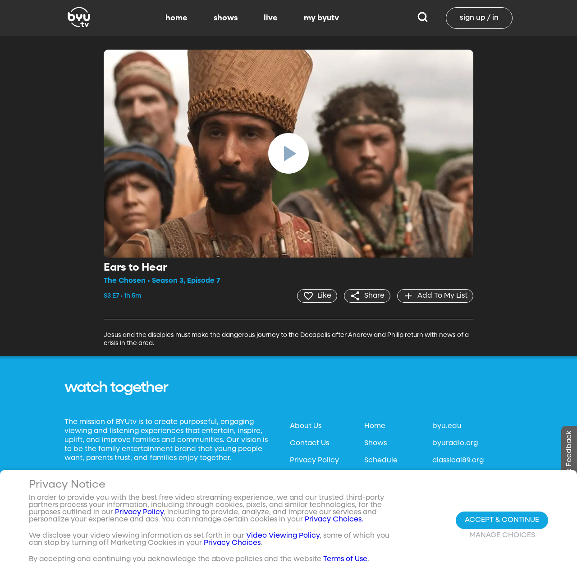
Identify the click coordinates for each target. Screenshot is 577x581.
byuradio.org (455, 443)
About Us (305, 426)
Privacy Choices (232, 543)
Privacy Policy (314, 460)
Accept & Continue (502, 520)
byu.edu (447, 426)
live (271, 18)
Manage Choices (502, 535)
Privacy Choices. (334, 519)
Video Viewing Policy (283, 536)
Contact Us (309, 443)
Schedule (381, 460)
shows (226, 18)
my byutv (321, 18)
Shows (375, 443)
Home (374, 426)
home (176, 18)
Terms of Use (345, 559)
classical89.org (458, 460)
